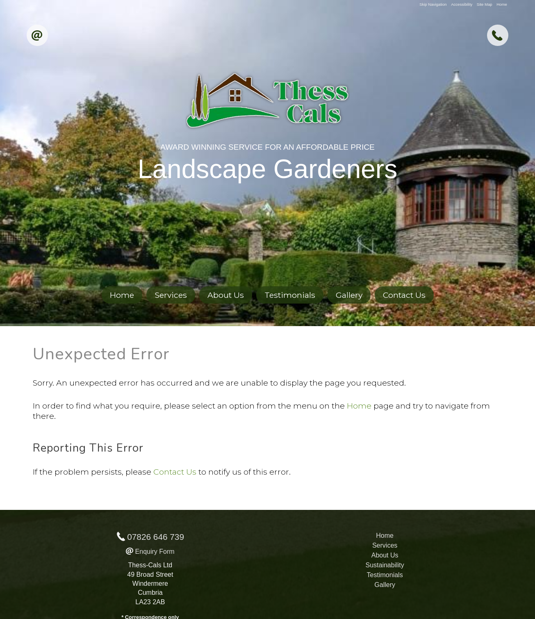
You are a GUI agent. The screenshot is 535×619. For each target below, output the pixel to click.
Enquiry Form (155, 551)
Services (171, 295)
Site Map (484, 4)
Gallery (349, 295)
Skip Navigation (433, 4)
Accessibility (461, 4)
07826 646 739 (155, 536)
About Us (225, 295)
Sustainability (384, 565)
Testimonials (289, 295)
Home (501, 4)
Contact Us (404, 295)
